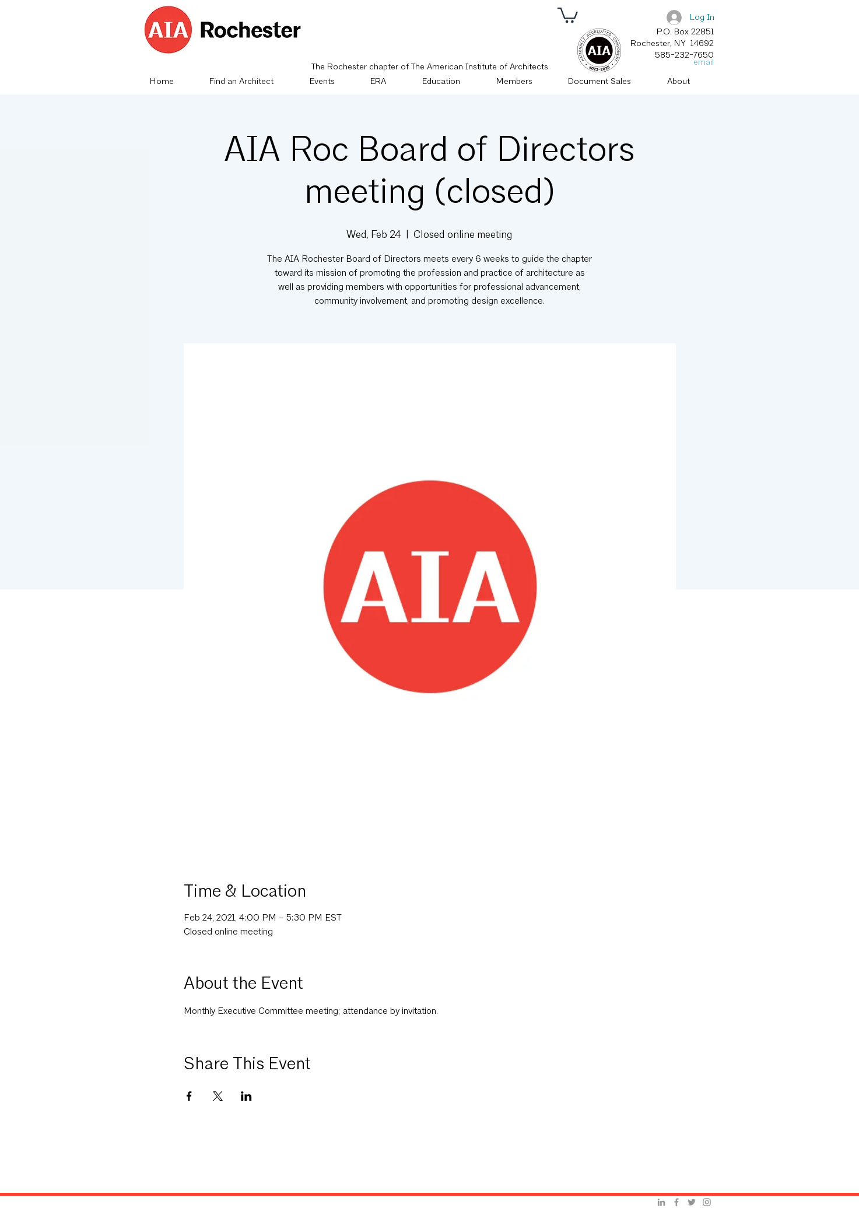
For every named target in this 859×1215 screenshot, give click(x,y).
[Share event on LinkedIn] (246, 1096)
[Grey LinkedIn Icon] (661, 1202)
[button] (568, 14)
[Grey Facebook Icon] (676, 1202)
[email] (700, 63)
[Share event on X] (217, 1096)
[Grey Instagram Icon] (707, 1202)
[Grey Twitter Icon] (691, 1202)
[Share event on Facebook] (189, 1096)
